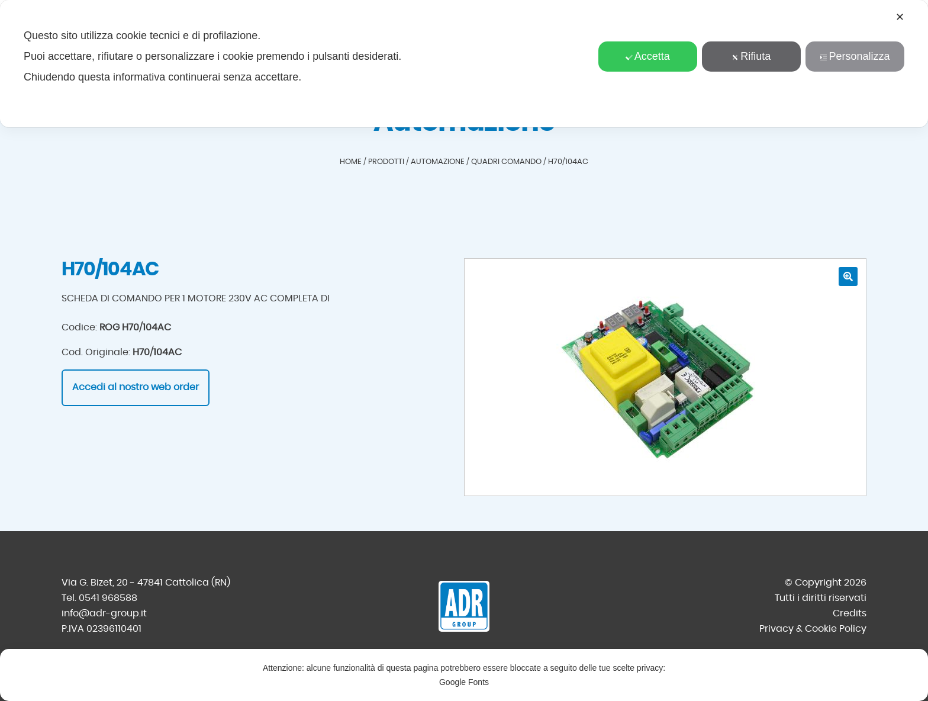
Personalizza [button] (855, 56)
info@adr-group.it (104, 613)
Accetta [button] (648, 56)
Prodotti (386, 162)
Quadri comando (506, 162)
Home (351, 162)
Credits (849, 613)
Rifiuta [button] (751, 56)
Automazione (438, 162)
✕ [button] (899, 17)
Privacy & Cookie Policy (812, 629)
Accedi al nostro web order (135, 387)
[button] (848, 276)
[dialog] (464, 63)
